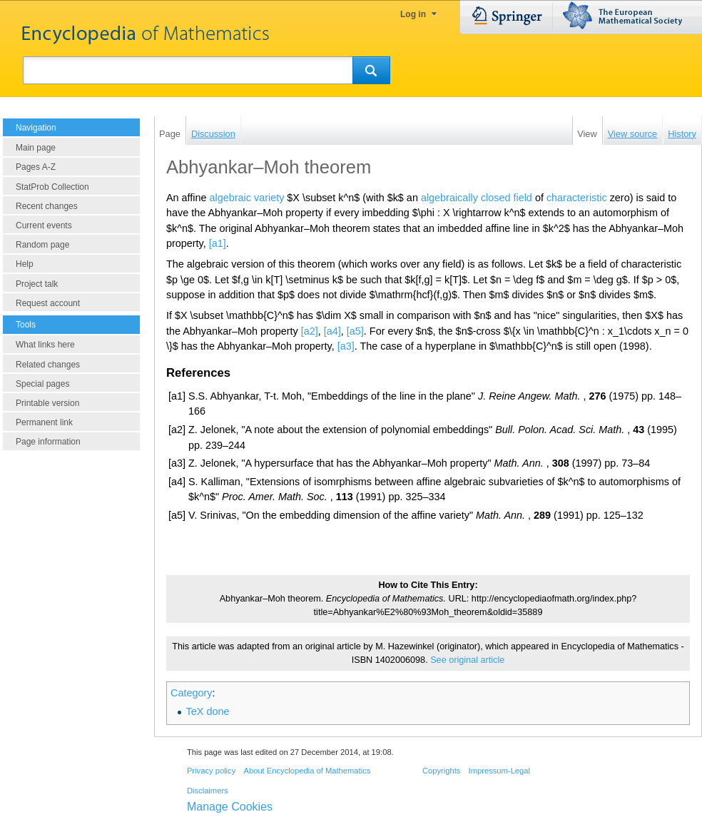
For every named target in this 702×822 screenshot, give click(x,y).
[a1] (217, 243)
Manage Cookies (230, 807)
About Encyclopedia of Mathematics (306, 770)
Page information (48, 442)
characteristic (576, 197)
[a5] (355, 331)
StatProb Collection (52, 187)
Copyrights (441, 770)
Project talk (37, 284)
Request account (48, 303)
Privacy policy (211, 770)
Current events (44, 225)
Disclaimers (207, 790)
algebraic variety (247, 197)
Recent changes (47, 206)
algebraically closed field (476, 197)
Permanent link (44, 422)
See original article (467, 660)
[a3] (346, 346)
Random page (42, 245)
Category (191, 693)
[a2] (309, 331)
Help (25, 264)
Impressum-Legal (499, 770)
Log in (413, 14)
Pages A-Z (36, 167)
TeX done (208, 711)
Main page (36, 148)
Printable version (47, 403)
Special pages (42, 384)
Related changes (48, 365)
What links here (45, 345)
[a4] (332, 331)
